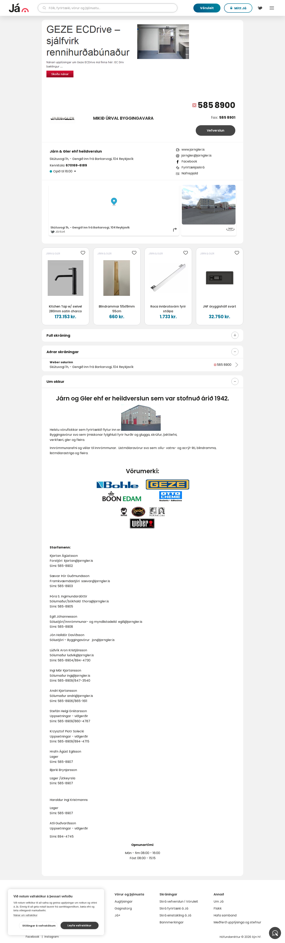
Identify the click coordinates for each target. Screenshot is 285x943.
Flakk (218, 908)
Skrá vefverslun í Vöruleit (179, 901)
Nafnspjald (189, 173)
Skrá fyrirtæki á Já (174, 908)
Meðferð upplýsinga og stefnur (237, 922)
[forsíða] (23, 8)
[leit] (107, 8)
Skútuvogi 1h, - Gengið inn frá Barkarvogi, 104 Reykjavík (92, 159)
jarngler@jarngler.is (196, 155)
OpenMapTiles (169, 186)
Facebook (189, 161)
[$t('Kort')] (260, 8)
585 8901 (227, 117)
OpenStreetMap (150, 186)
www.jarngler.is (193, 149)
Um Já (218, 901)
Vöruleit (207, 8)
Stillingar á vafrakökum (39, 925)
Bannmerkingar (172, 922)
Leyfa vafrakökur (79, 925)
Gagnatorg (123, 908)
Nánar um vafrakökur (25, 915)
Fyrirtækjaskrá (192, 167)
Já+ (117, 915)
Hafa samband (225, 915)
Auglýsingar (124, 901)
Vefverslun (215, 130)
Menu (271, 8)
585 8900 (216, 105)
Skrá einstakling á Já (175, 915)
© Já (136, 186)
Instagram (52, 937)
